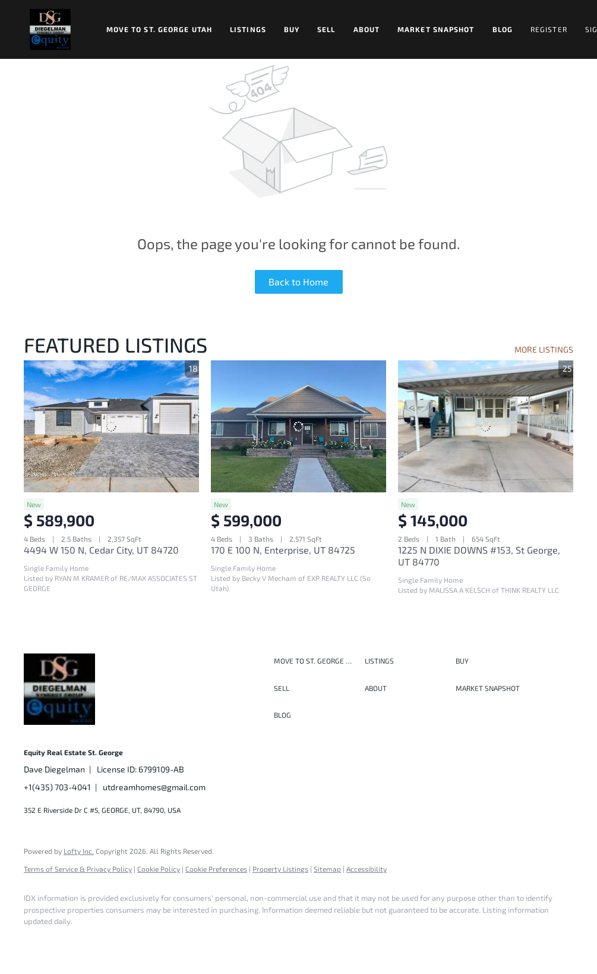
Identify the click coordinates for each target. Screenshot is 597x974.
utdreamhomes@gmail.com (154, 787)
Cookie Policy (158, 869)
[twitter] (107, 942)
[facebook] (38, 942)
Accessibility (366, 869)
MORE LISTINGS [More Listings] (543, 349)
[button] (50, 29)
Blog (502, 29)
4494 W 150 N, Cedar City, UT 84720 (101, 549)
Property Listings (280, 869)
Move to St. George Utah (159, 29)
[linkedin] (72, 942)
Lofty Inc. (79, 851)
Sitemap (327, 869)
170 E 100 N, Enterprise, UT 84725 (283, 549)
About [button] (366, 29)
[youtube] (176, 942)
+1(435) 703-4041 (57, 787)
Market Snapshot (436, 29)
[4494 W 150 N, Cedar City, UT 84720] (111, 426)
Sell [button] (326, 29)
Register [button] (548, 29)
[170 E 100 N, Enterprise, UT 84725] (298, 426)
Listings (248, 29)
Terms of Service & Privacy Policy (78, 869)
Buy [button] (291, 29)
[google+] (210, 942)
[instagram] (141, 942)
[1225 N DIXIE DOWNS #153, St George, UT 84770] (485, 426)
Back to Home (298, 281)
